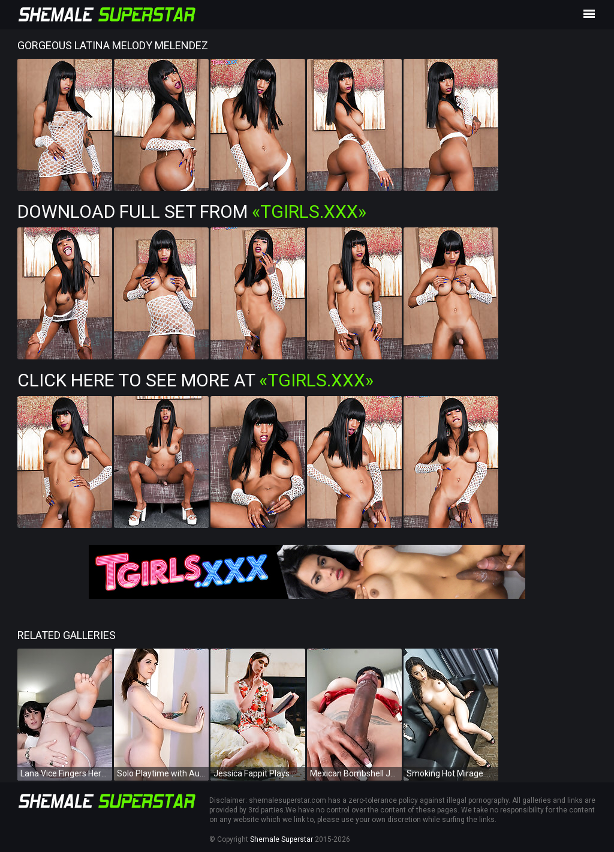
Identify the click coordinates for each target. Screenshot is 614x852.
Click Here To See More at (195, 380)
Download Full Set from (191, 211)
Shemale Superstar (281, 839)
